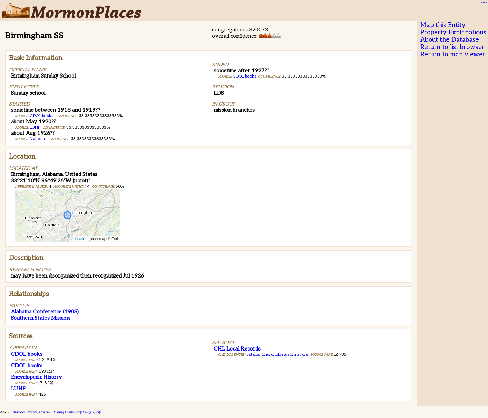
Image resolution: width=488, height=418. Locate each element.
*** (483, 4)
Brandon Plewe (24, 412)
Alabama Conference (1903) (45, 312)
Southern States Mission (40, 318)
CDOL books (41, 115)
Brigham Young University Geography (70, 412)
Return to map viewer (452, 54)
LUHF (35, 127)
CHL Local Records (237, 349)
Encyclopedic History (36, 377)
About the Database (449, 39)
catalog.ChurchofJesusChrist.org (277, 354)
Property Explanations (453, 32)
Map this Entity (443, 25)
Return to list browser (452, 47)
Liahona (37, 139)
